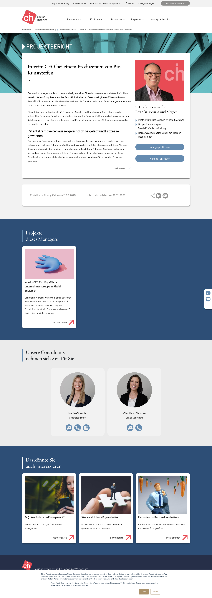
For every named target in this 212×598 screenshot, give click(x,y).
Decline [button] (155, 592)
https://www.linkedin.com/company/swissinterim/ (208, 305)
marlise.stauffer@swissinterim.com (69, 427)
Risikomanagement (68, 29)
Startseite (26, 29)
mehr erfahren (64, 320)
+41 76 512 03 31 (138, 427)
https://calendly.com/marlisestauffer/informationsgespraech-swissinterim (86, 427)
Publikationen (79, 3)
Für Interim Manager (175, 3)
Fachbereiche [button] (74, 19)
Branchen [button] (116, 19)
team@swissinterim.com (208, 299)
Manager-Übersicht (160, 19)
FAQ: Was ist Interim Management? (105, 3)
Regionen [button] (135, 19)
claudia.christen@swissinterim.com (130, 427)
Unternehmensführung (45, 29)
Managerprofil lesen (159, 147)
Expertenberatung (60, 3)
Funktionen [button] (96, 19)
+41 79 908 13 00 (77, 427)
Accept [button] (143, 592)
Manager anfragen (146, 3)
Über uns (130, 3)
